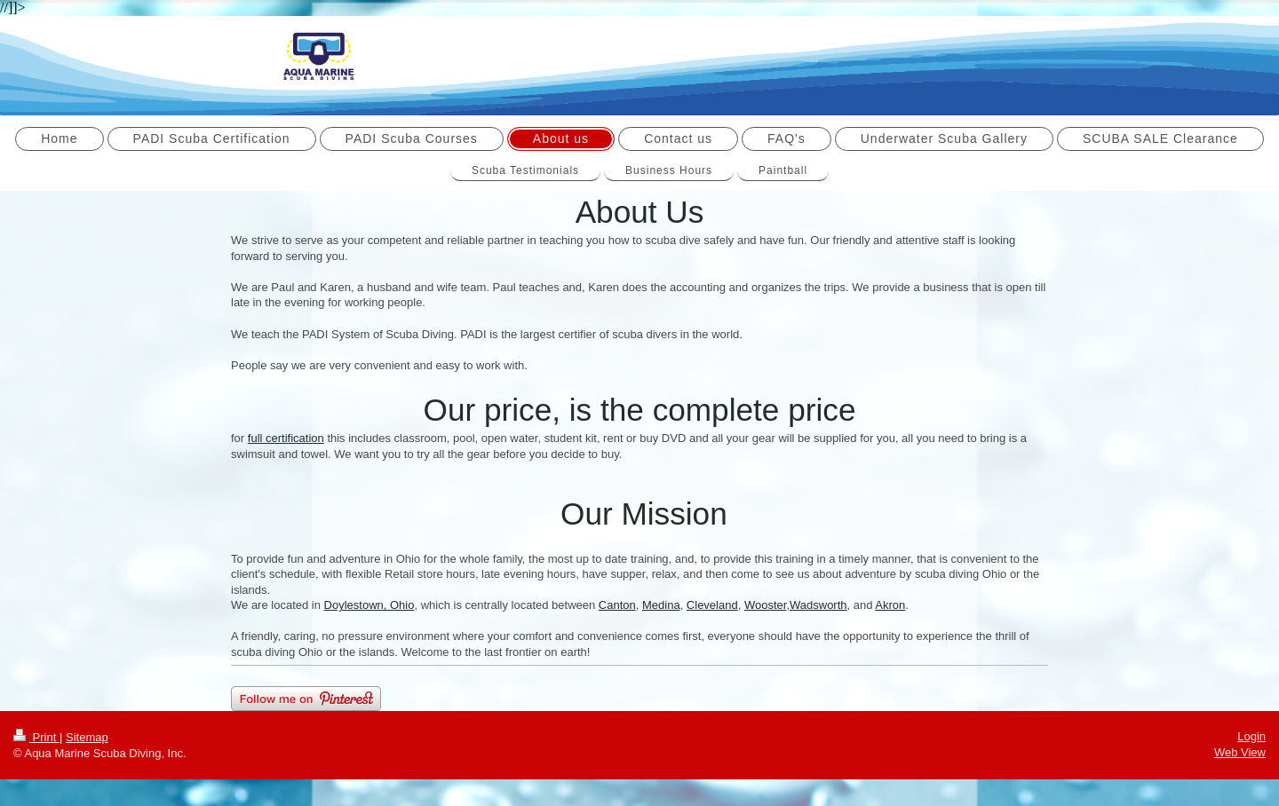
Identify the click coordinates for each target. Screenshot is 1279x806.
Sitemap (87, 737)
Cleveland (712, 605)
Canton (617, 605)
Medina (661, 605)
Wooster (765, 605)
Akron (890, 605)
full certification (286, 438)
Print (36, 737)
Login (1251, 736)
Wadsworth (818, 605)
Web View (1240, 752)
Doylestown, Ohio (369, 605)
